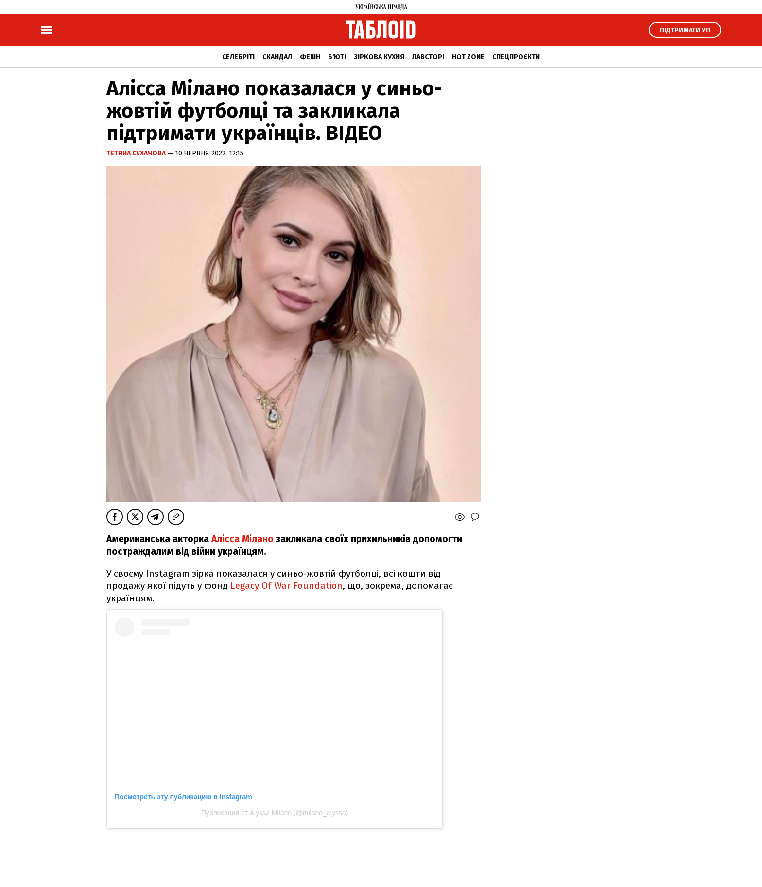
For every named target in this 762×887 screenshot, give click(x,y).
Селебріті (238, 57)
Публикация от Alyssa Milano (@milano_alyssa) (274, 813)
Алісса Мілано (242, 539)
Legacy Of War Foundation (286, 585)
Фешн (310, 57)
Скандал (277, 57)
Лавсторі (428, 57)
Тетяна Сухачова (136, 153)
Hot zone (468, 57)
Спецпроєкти (516, 57)
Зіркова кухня (379, 57)
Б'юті (337, 57)
